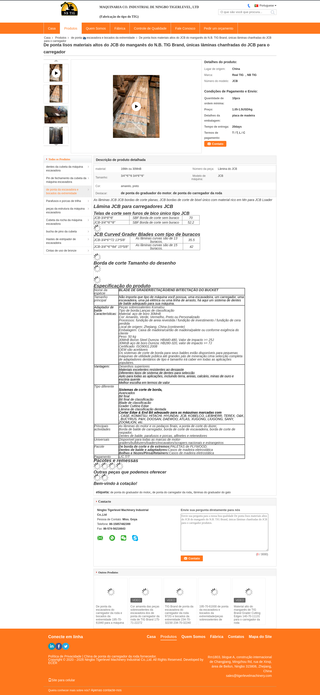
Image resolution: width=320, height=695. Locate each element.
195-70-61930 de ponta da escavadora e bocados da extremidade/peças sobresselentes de (213, 613)
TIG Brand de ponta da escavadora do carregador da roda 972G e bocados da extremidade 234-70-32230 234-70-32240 (179, 614)
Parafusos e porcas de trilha (63, 201)
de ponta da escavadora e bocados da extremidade (103, 37)
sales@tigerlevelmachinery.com (249, 676)
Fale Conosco (185, 28)
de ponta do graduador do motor (130, 492)
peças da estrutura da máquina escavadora (65, 210)
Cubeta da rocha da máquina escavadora (64, 221)
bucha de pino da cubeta (61, 231)
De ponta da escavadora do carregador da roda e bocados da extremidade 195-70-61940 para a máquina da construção (110, 616)
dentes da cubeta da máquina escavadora (64, 168)
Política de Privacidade (64, 656)
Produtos (70, 28)
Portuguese (267, 5)
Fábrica (119, 28)
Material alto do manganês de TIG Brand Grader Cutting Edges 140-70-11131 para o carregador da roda (247, 614)
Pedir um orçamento (218, 28)
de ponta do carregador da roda (172, 492)
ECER (52, 663)
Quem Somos (96, 28)
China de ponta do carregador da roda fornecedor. (120, 656)
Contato (217, 144)
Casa (52, 28)
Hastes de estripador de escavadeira (61, 241)
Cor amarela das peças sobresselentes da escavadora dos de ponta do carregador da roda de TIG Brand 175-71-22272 (145, 614)
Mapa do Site (260, 637)
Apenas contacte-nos (106, 690)
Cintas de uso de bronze (61, 250)
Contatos (236, 637)
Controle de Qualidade (150, 28)
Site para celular (61, 680)
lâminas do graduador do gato (212, 492)
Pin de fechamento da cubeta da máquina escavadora (66, 180)
